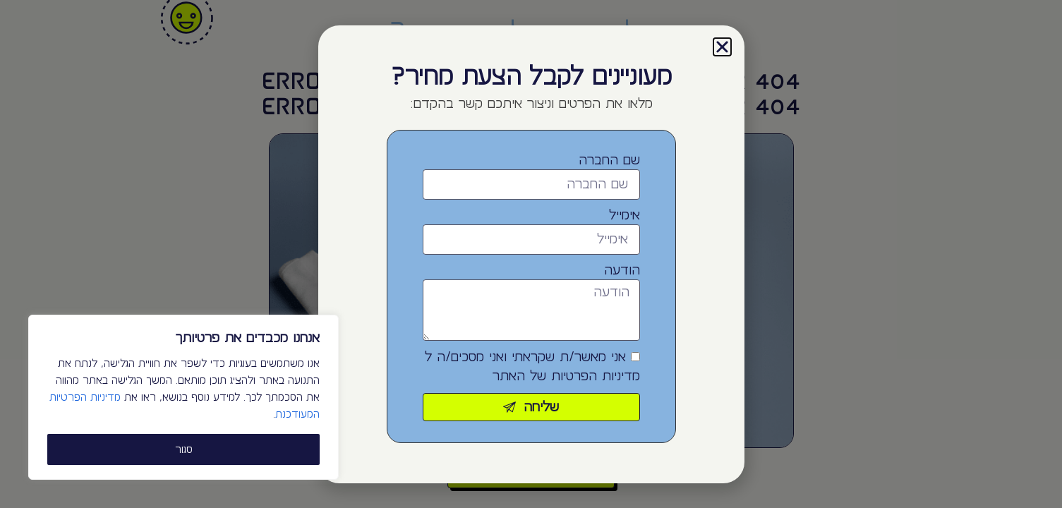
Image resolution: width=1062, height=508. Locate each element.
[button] (722, 47)
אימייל (624, 215)
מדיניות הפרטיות (595, 376)
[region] (183, 397)
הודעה (622, 270)
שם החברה (609, 160)
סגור (184, 449)
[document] (531, 254)
